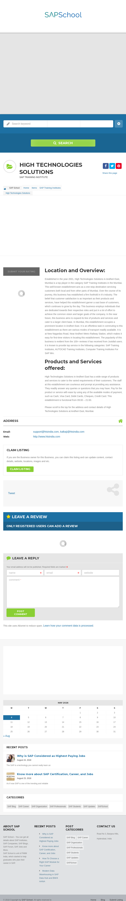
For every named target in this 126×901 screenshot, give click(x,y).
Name (25, 571)
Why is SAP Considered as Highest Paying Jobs (49, 834)
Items (37, 187)
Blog (104, 893)
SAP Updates (89, 803)
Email (63, 571)
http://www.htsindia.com (45, 435)
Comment (15, 577)
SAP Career (23, 803)
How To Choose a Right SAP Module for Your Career (48, 857)
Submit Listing (117, 893)
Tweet (11, 491)
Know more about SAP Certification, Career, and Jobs (48, 845)
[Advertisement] (63, 224)
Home (27, 187)
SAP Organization (39, 803)
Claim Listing (19, 467)
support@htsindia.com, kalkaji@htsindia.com (55, 430)
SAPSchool (103, 803)
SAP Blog (11, 803)
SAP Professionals (58, 803)
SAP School (27, 893)
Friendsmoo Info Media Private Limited (19, 896)
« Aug (6, 733)
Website (88, 570)
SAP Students (75, 803)
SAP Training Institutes (54, 187)
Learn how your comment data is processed (65, 623)
